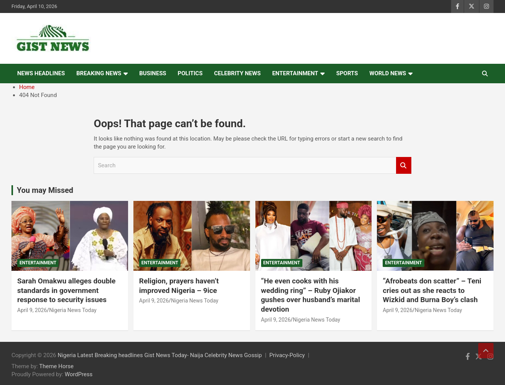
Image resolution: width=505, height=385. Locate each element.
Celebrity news (237, 73)
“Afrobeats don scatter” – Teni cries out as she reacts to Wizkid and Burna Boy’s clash (432, 290)
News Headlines (41, 73)
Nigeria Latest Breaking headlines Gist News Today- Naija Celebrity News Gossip (160, 355)
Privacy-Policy (287, 355)
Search (403, 165)
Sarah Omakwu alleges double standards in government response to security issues (66, 290)
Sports (347, 73)
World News (387, 73)
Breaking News (99, 73)
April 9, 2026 (32, 310)
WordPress (79, 374)
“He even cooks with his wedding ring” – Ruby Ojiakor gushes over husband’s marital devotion (310, 295)
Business (152, 73)
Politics (190, 73)
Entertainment (295, 73)
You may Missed (45, 190)
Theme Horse (56, 366)
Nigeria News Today (72, 310)
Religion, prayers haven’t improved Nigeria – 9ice (179, 286)
